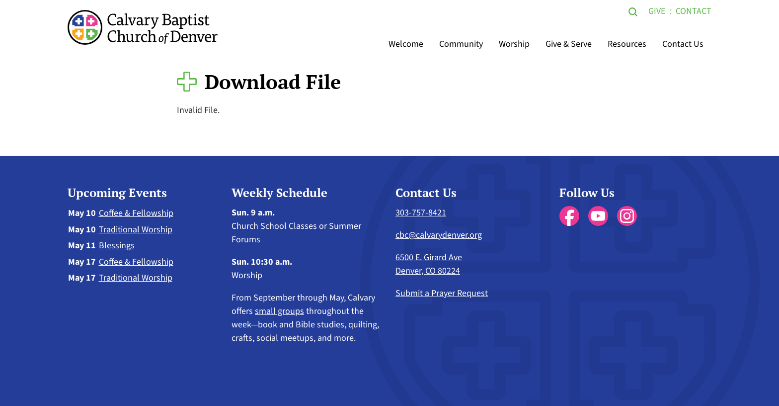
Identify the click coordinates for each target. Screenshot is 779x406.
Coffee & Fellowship (136, 213)
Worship (514, 44)
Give (656, 11)
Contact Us (682, 44)
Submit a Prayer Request (441, 293)
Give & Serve (568, 44)
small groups (279, 311)
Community (461, 44)
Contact (693, 11)
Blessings (117, 245)
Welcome (406, 44)
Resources (627, 44)
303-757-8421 (420, 212)
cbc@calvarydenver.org (438, 235)
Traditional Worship (135, 229)
